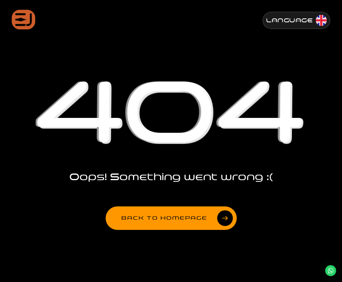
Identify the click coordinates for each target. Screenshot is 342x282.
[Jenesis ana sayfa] (23, 19)
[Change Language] (296, 20)
